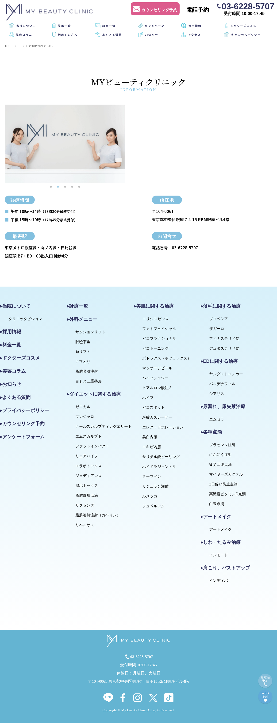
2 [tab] (58, 186)
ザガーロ (216, 329)
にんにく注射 (220, 455)
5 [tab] (79, 186)
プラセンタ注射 (222, 445)
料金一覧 (108, 26)
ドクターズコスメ (243, 26)
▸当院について (15, 306)
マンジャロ (84, 417)
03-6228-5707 (248, 6)
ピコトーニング (155, 348)
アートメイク (220, 529)
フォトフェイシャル (159, 329)
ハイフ (148, 398)
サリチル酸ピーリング (161, 457)
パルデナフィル (222, 384)
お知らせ (151, 35)
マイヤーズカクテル (226, 474)
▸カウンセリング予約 (22, 423)
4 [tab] (72, 186)
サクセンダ (84, 505)
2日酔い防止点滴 (223, 484)
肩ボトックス (86, 486)
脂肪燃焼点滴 (86, 495)
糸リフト (82, 352)
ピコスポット (153, 407)
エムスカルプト (88, 436)
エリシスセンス (155, 319)
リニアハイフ (86, 456)
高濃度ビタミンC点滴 (227, 494)
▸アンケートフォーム (22, 436)
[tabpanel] (65, 144)
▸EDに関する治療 (219, 361)
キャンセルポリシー (246, 35)
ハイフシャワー (155, 378)
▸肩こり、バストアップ (225, 567)
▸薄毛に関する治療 (221, 306)
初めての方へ (67, 35)
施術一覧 (64, 26)
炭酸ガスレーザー (157, 417)
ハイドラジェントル (159, 467)
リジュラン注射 (155, 486)
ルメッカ (149, 496)
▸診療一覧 (77, 306)
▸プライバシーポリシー (24, 410)
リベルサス (84, 525)
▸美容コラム (13, 371)
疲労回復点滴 (220, 464)
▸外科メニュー (82, 319)
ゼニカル (82, 407)
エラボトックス (88, 466)
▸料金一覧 (10, 344)
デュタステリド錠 (224, 348)
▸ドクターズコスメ (20, 357)
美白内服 (149, 437)
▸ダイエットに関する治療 (94, 394)
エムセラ (216, 419)
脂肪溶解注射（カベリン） (97, 515)
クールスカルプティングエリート (103, 426)
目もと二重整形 (88, 381)
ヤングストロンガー (226, 374)
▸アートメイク (216, 516)
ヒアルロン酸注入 (157, 388)
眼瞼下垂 (82, 342)
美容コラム (24, 35)
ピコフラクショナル (159, 339)
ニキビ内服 (151, 447)
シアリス (216, 394)
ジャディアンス (88, 476)
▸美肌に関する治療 (154, 306)
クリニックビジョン (25, 319)
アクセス (194, 35)
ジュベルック (153, 506)
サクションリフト (90, 332)
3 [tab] (65, 186)
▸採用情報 (10, 331)
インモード (218, 555)
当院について (26, 26)
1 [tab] (51, 186)
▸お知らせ (10, 384)
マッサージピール (157, 368)
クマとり (82, 361)
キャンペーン (154, 26)
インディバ (218, 581)
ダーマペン (151, 476)
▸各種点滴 (211, 432)
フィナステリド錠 (224, 339)
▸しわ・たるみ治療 (221, 542)
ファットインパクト (92, 446)
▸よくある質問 (15, 397)
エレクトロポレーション (163, 427)
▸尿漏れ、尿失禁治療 (223, 406)
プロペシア (218, 319)
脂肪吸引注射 (86, 371)
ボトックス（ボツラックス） (166, 358)
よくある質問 (112, 35)
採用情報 (194, 26)
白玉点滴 (216, 504)
